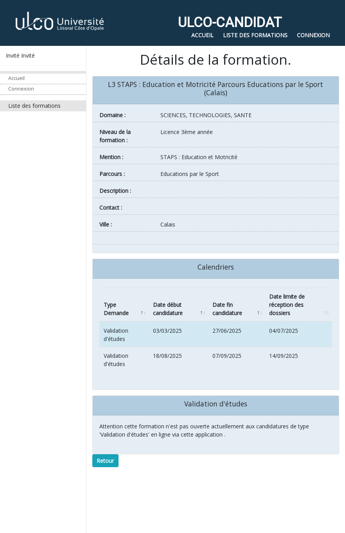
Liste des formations (34, 105)
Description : (115, 190)
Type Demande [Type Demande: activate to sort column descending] (116, 309)
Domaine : (112, 115)
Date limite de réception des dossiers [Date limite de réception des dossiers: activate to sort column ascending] (287, 305)
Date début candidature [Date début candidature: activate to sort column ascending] (168, 309)
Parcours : (112, 174)
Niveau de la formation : (115, 136)
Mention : (111, 157)
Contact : (110, 207)
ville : (105, 224)
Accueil (16, 78)
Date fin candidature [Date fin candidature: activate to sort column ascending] (227, 309)
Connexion (21, 88)
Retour (105, 460)
